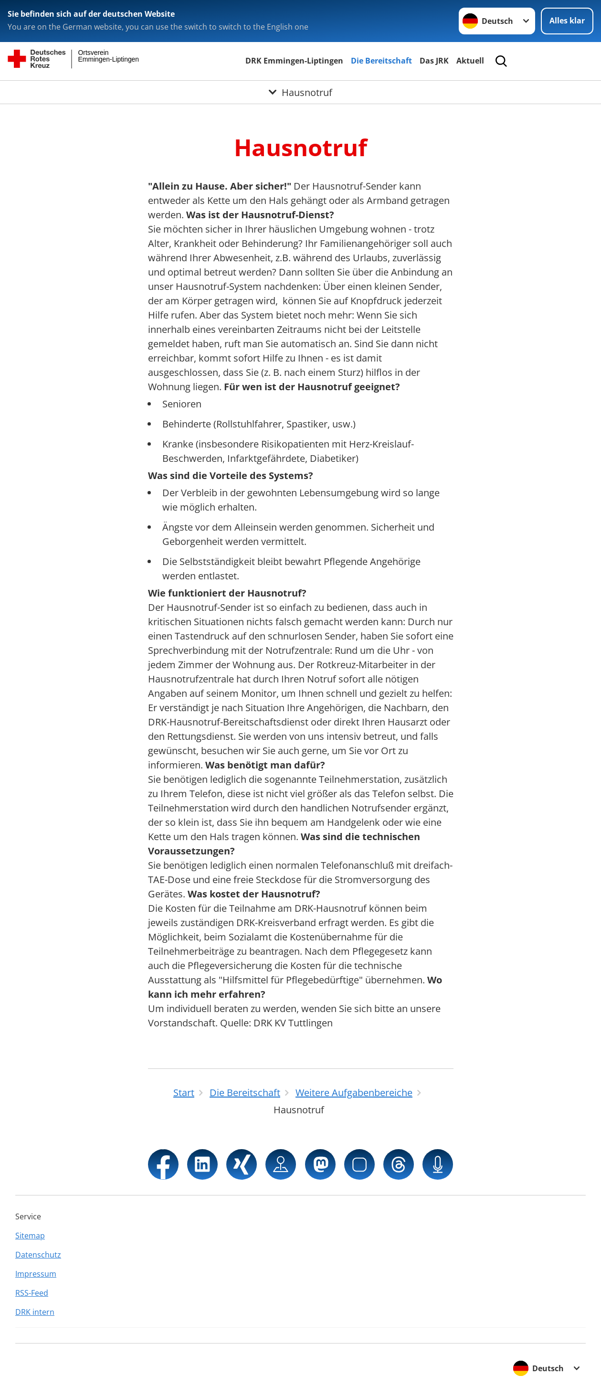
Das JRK (434, 60)
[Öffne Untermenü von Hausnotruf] (300, 92)
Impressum (35, 1274)
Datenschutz (38, 1254)
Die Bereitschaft (381, 60)
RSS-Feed (31, 1293)
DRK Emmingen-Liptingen (294, 60)
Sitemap (30, 1235)
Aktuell (470, 60)
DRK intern (34, 1312)
